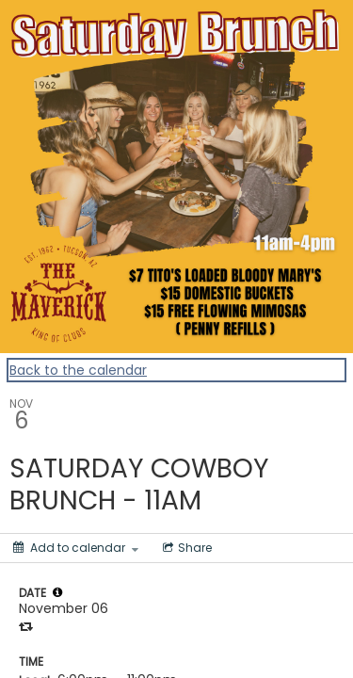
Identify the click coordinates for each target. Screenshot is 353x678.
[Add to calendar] (76, 548)
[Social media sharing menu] (185, 548)
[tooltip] (57, 592)
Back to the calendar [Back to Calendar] (78, 370)
